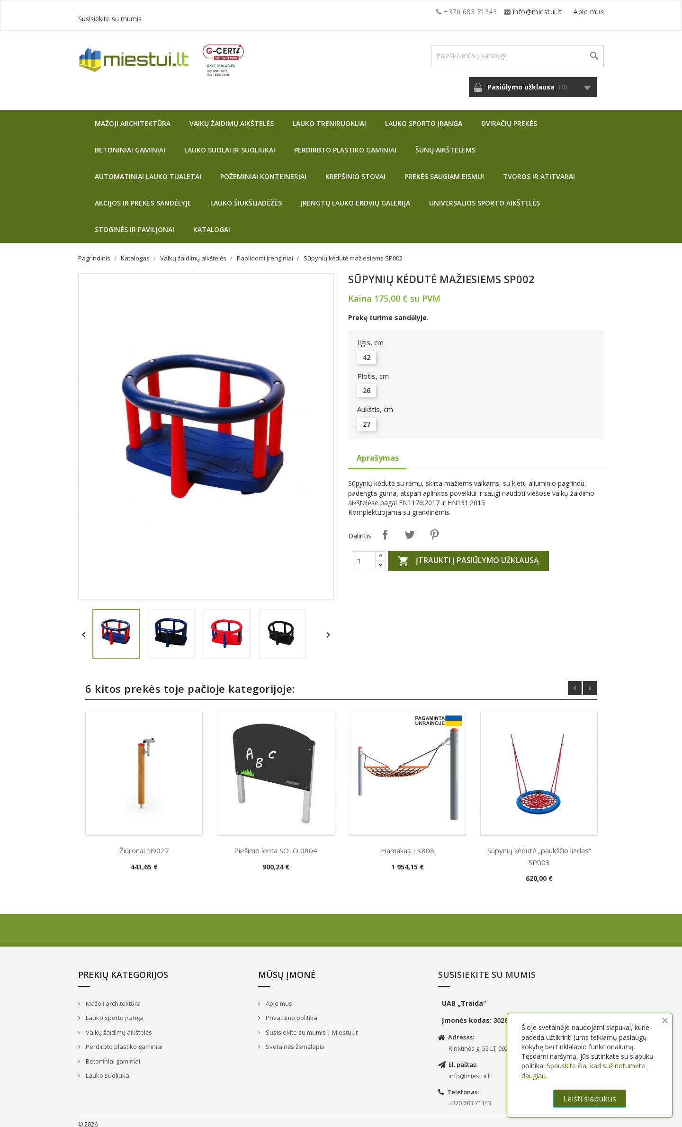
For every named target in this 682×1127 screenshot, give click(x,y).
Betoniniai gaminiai (130, 142)
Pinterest (434, 527)
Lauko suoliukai (107, 1068)
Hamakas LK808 (407, 843)
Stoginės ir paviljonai (134, 222)
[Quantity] (364, 553)
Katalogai (211, 222)
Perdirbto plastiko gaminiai (345, 142)
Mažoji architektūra (132, 116)
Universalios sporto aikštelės (484, 195)
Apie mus (513, 11)
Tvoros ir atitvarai (539, 169)
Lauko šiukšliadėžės (246, 195)
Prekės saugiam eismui (444, 169)
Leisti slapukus (589, 1098)
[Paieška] (517, 48)
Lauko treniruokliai (329, 116)
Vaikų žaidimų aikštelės (231, 116)
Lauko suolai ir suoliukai (229, 142)
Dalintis (385, 527)
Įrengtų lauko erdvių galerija (355, 195)
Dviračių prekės (509, 116)
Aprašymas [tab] (378, 451)
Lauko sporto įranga (423, 116)
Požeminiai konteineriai (263, 169)
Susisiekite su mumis (570, 11)
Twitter (409, 527)
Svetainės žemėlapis (294, 1039)
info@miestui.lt (173, 11)
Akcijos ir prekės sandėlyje (143, 195)
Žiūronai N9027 (144, 843)
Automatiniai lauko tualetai (148, 169)
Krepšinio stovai (355, 169)
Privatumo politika (290, 1010)
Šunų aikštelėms (445, 142)
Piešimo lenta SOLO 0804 (275, 843)
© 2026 (88, 1117)
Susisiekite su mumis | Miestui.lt (311, 1025)
